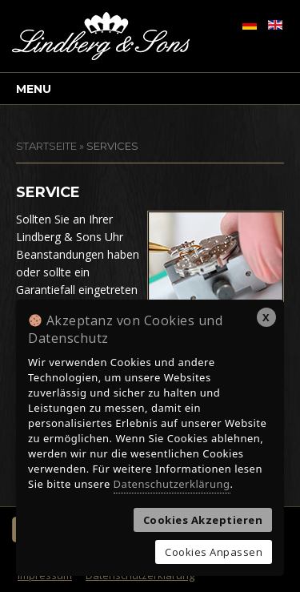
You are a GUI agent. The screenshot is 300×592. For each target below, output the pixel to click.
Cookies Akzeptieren (203, 520)
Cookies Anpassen (213, 552)
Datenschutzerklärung (172, 484)
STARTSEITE (46, 145)
